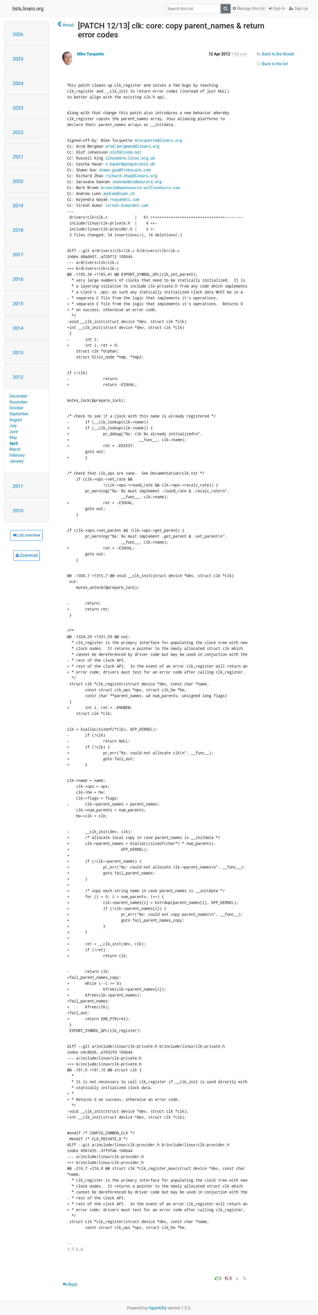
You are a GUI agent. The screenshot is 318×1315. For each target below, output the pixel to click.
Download (26, 555)
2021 (18, 157)
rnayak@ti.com (124, 199)
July (13, 425)
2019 (18, 205)
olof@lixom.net (125, 152)
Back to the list (272, 64)
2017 (18, 254)
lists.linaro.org (28, 9)
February (17, 455)
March (15, 449)
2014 (18, 328)
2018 (18, 230)
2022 (18, 132)
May (13, 437)
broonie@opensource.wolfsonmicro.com (140, 187)
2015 (18, 303)
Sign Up (298, 8)
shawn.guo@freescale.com (124, 169)
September (19, 414)
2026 (18, 34)
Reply (70, 1284)
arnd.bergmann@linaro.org (132, 146)
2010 (18, 510)
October (16, 408)
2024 (18, 83)
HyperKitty (157, 1308)
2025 (18, 59)
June (14, 431)
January (17, 461)
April (14, 443)
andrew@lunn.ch (119, 193)
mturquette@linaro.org (158, 140)
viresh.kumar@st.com (126, 205)
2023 (18, 108)
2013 (18, 352)
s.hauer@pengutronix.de (130, 164)
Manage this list (249, 8)
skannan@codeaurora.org (137, 181)
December (19, 396)
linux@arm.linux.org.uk (130, 158)
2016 (18, 279)
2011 (18, 486)
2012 (18, 377)
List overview (26, 535)
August (16, 420)
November (19, 402)
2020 (18, 181)
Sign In (277, 8)
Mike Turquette (90, 54)
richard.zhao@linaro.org (131, 175)
